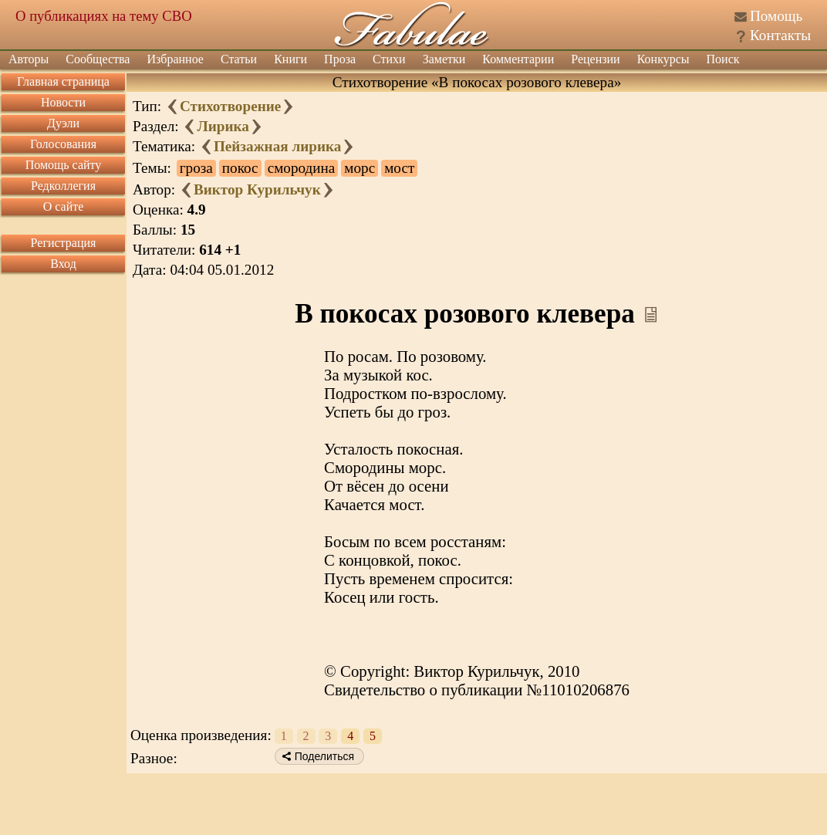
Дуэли (63, 123)
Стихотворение (230, 106)
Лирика (222, 126)
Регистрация (63, 242)
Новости (63, 102)
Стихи (389, 59)
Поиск (723, 59)
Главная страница (63, 81)
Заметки (444, 59)
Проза (340, 59)
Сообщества (98, 59)
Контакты (780, 35)
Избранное (175, 59)
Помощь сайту (63, 164)
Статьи (239, 59)
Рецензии (595, 59)
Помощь (776, 16)
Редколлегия (63, 185)
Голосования (63, 143)
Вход (63, 263)
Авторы (28, 59)
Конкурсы (663, 59)
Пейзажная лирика (277, 146)
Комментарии (518, 59)
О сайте (63, 206)
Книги (290, 59)
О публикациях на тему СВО (103, 16)
